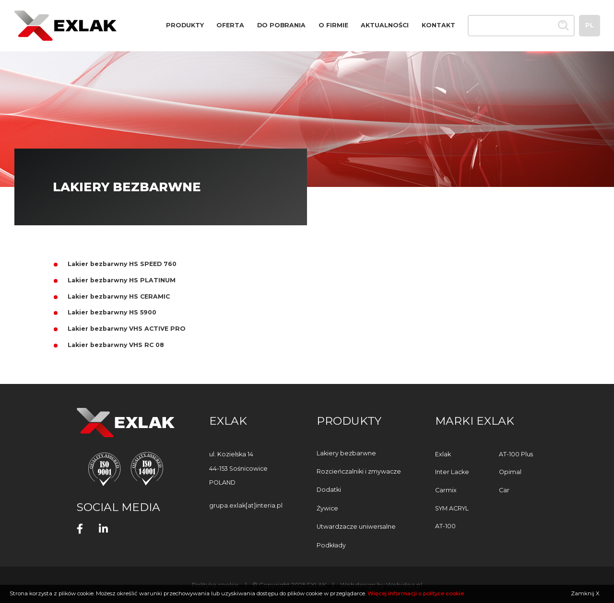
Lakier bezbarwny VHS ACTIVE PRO (127, 328)
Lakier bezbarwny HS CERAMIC (119, 296)
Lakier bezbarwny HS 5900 (112, 312)
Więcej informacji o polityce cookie (415, 593)
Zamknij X (585, 593)
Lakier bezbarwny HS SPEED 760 (122, 263)
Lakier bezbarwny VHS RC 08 (116, 344)
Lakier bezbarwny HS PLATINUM (122, 280)
